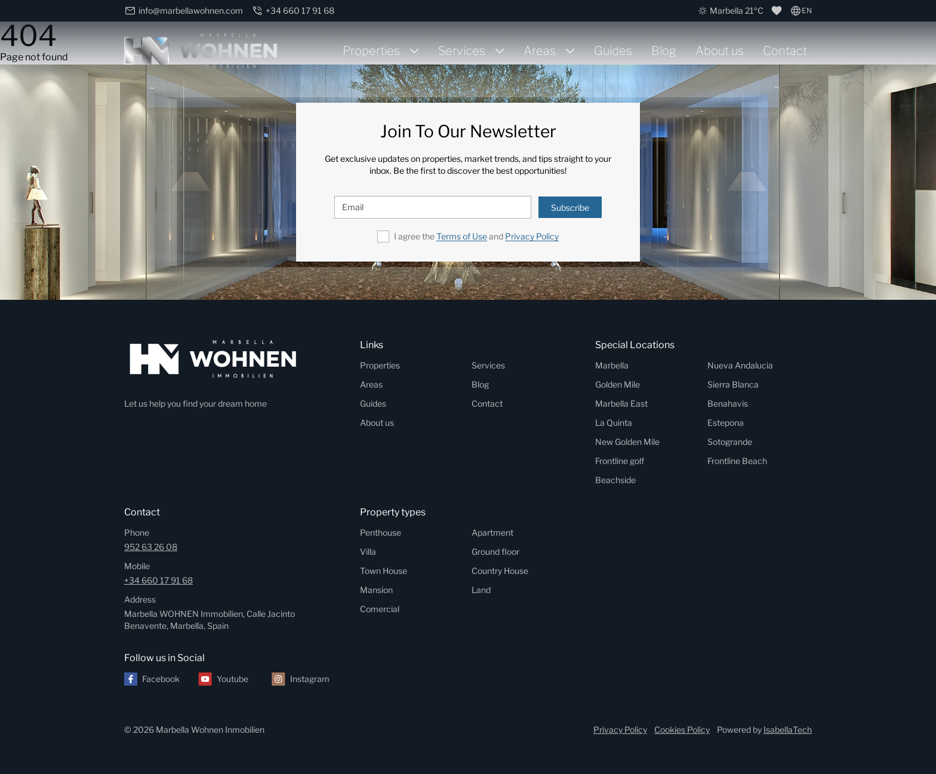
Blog (663, 51)
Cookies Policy (682, 729)
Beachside (615, 480)
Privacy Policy (532, 236)
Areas (540, 51)
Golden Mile (617, 384)
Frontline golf (619, 461)
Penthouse (380, 532)
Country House (500, 571)
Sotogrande (729, 442)
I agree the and (476, 236)
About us (719, 51)
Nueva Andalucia (740, 365)
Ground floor (495, 551)
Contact (785, 51)
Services (461, 51)
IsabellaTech (787, 729)
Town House (383, 571)
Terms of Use (461, 236)
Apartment (492, 532)
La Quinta (613, 422)
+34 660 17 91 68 (158, 580)
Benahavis (727, 403)
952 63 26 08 (150, 547)
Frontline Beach (737, 461)
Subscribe (570, 207)
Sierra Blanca (733, 384)
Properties (371, 51)
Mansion (376, 590)
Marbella (612, 365)
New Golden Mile (627, 442)
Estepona (725, 422)
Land (481, 590)
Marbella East (621, 403)
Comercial (379, 609)
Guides (613, 51)
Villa (368, 551)
